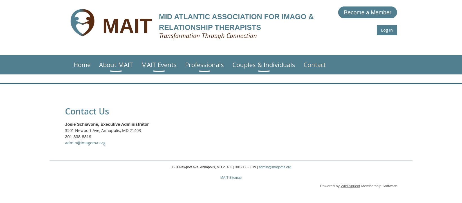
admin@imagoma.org (85, 142)
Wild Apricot (350, 186)
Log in (387, 30)
